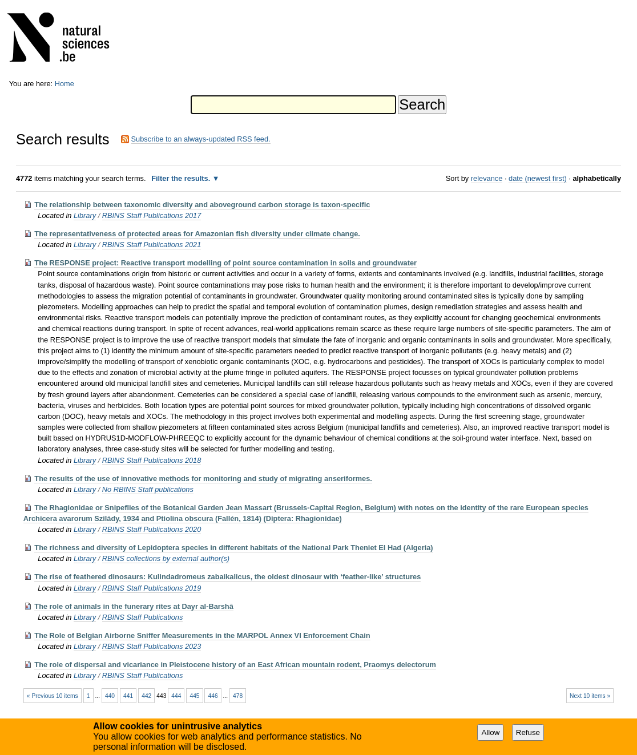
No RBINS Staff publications (147, 489)
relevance (487, 178)
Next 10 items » (590, 696)
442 (146, 696)
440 (110, 696)
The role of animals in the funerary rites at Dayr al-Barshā (133, 606)
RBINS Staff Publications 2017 (151, 215)
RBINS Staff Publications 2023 (151, 646)
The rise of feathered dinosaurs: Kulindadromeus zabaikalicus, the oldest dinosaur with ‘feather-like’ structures (227, 576)
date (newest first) (538, 178)
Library (85, 215)
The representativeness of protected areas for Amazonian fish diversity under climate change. (197, 233)
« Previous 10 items (52, 696)
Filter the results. (181, 178)
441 (128, 696)
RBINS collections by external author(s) (165, 558)
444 (176, 696)
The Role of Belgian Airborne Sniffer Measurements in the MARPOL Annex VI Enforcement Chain (202, 635)
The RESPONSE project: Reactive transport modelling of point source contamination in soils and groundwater (225, 263)
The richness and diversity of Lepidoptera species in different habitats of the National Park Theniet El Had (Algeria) (233, 547)
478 (238, 696)
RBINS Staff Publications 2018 (151, 460)
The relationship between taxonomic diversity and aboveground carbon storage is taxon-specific (202, 204)
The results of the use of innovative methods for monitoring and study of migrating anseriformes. (203, 478)
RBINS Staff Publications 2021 (151, 244)
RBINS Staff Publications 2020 (151, 529)
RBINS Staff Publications (142, 617)
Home (64, 83)
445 (194, 696)
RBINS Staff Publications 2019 (151, 588)
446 (213, 696)
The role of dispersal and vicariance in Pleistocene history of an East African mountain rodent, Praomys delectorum (235, 664)
